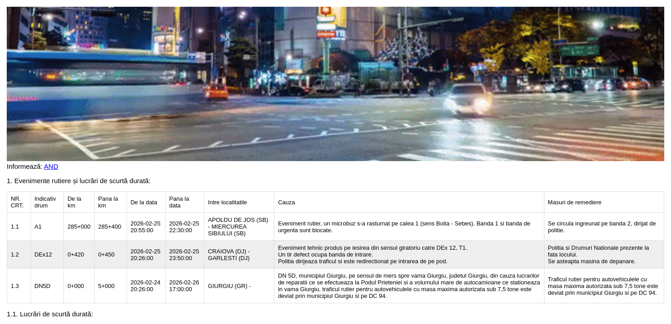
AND (51, 166)
